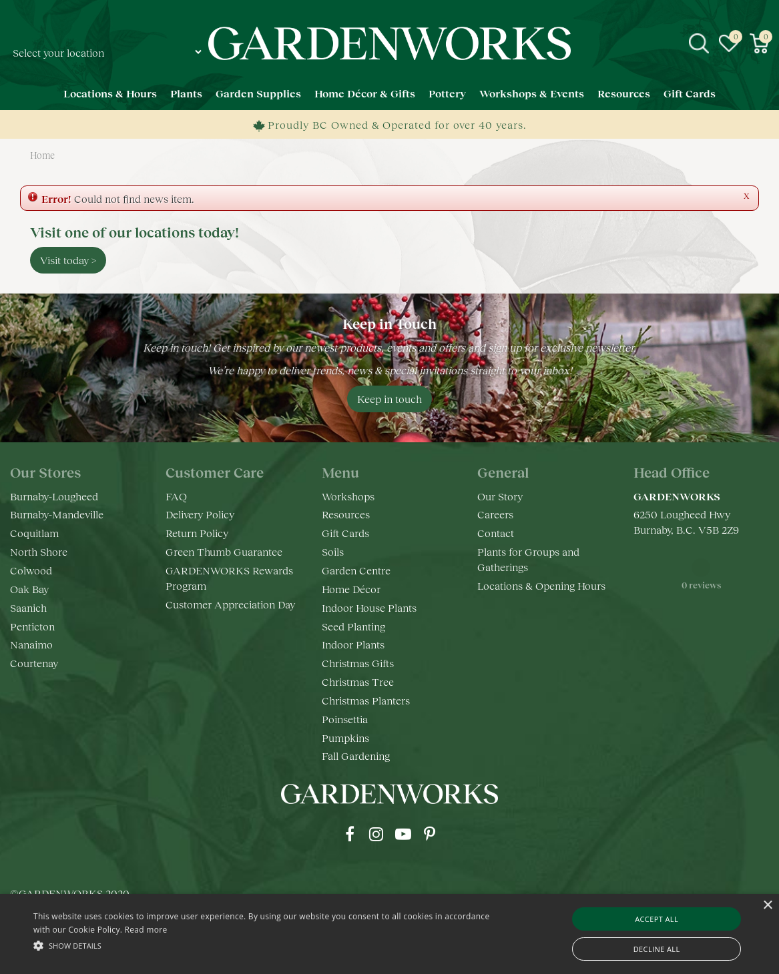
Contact (495, 532)
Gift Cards (345, 532)
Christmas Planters (366, 700)
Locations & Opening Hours (541, 585)
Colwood (31, 570)
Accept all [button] (656, 919)
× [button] (767, 906)
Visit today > (68, 260)
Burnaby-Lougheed (54, 496)
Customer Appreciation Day (230, 604)
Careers (495, 514)
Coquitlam (34, 532)
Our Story (500, 496)
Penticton (32, 626)
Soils (333, 551)
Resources (346, 514)
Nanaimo (31, 644)
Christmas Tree (358, 681)
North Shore (38, 551)
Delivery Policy (200, 514)
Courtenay (34, 662)
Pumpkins (345, 737)
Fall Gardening (356, 755)
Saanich (28, 607)
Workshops (348, 496)
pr (430, 834)
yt (403, 834)
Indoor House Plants (369, 607)
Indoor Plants (353, 644)
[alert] (389, 934)
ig (376, 834)
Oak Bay (29, 588)
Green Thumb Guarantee (224, 551)
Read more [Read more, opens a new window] (146, 929)
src (699, 43)
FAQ (176, 496)
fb (350, 834)
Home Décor (351, 588)
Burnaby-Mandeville (56, 514)
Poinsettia (345, 718)
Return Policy (197, 532)
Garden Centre (356, 570)
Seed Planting (353, 626)
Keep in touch (389, 398)
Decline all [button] (656, 949)
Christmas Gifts (358, 662)
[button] (265, 945)
